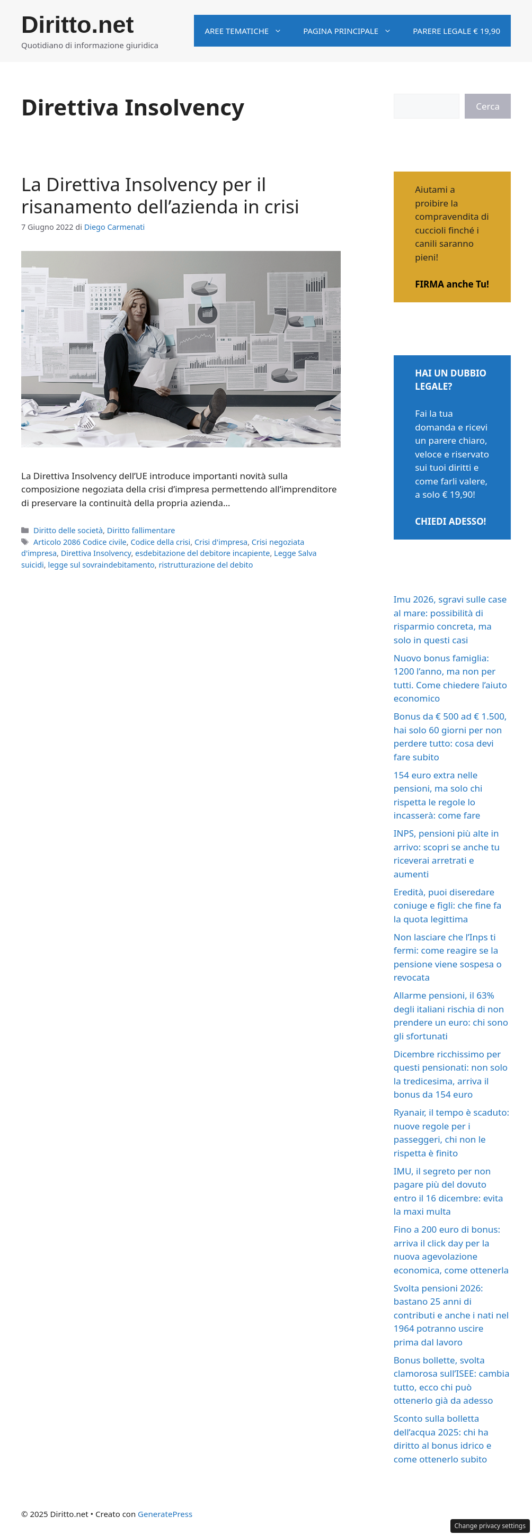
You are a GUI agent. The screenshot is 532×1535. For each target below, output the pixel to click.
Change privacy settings (490, 1525)
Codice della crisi (160, 542)
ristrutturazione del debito (205, 565)
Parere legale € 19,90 (456, 30)
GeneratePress (165, 1514)
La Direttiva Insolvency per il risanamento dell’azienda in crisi (160, 195)
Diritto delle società (68, 530)
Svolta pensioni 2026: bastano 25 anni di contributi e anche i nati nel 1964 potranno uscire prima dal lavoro (451, 1315)
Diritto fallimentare (141, 530)
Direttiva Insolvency (96, 553)
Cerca (488, 106)
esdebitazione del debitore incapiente (202, 553)
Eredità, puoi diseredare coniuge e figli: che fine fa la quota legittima (448, 905)
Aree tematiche (248, 31)
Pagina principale (352, 31)
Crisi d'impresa (220, 542)
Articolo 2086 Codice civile (80, 542)
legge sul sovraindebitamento (101, 565)
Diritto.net (77, 24)
